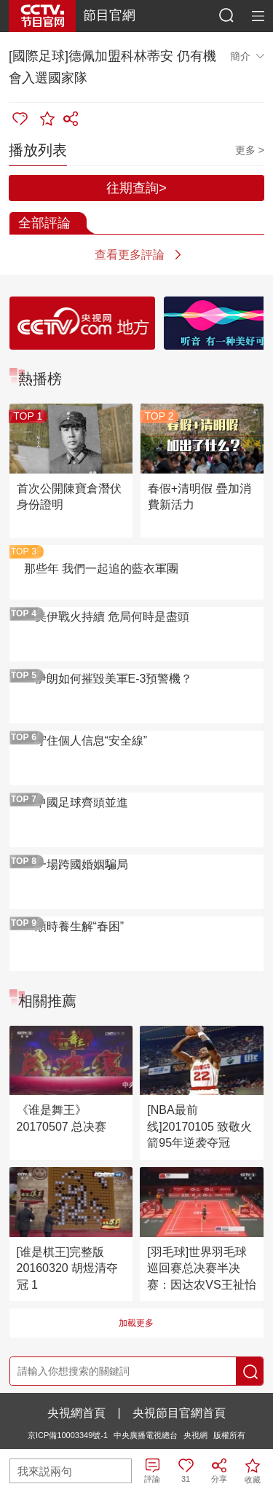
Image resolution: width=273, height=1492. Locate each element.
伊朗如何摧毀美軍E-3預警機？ (114, 678)
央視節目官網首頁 (179, 1413)
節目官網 (109, 15)
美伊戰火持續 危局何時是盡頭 (112, 616)
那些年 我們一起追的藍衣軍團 (101, 568)
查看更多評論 (130, 254)
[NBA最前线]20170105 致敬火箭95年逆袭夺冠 (199, 1126)
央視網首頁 (76, 1413)
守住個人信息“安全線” (91, 740)
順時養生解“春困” (79, 926)
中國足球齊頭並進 (81, 802)
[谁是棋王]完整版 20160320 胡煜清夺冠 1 (68, 1268)
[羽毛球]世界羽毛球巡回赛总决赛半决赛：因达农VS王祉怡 (201, 1268)
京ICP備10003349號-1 (68, 1435)
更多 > (249, 150)
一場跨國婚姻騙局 (81, 864)
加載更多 (136, 1323)
